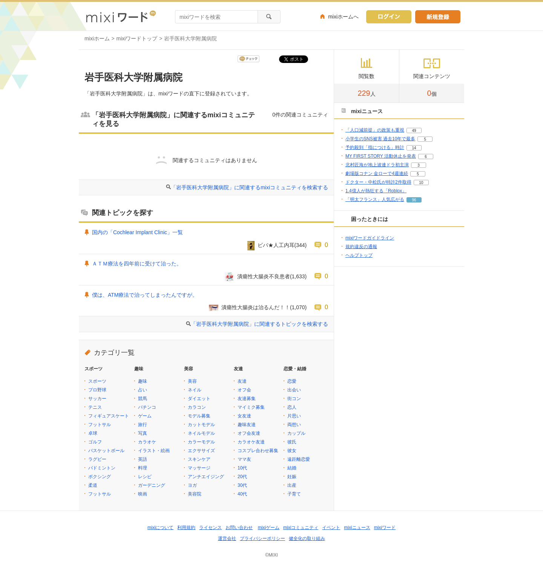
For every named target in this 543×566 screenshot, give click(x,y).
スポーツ (97, 381)
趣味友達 (247, 424)
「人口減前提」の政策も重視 (374, 130)
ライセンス (210, 527)
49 (414, 131)
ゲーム (145, 416)
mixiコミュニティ (300, 527)
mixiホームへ (343, 17)
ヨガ (192, 485)
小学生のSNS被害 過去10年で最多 (380, 138)
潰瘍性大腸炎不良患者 (263, 276)
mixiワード (385, 527)
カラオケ (147, 442)
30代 (242, 485)
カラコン (197, 407)
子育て (294, 494)
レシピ (145, 476)
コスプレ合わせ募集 (258, 450)
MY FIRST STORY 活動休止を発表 (380, 156)
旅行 (142, 424)
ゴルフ (95, 442)
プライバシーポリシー (262, 538)
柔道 (92, 485)
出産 (291, 485)
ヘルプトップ (359, 255)
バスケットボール (106, 450)
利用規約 (186, 527)
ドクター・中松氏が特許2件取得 (378, 182)
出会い (294, 390)
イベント (331, 527)
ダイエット (199, 398)
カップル (296, 433)
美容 (192, 381)
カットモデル (201, 424)
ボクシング (99, 476)
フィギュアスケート (108, 416)
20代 (242, 476)
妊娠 (291, 476)
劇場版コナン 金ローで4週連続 (376, 173)
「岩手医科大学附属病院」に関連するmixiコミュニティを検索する (249, 187)
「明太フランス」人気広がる (374, 199)
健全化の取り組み (307, 538)
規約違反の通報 (361, 246)
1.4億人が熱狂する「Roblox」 (375, 190)
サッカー (97, 398)
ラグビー (97, 459)
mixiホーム (97, 38)
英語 (142, 459)
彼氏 (291, 442)
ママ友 (244, 459)
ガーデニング (151, 485)
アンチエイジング (206, 476)
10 (421, 183)
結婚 (291, 468)
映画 (142, 494)
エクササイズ (201, 450)
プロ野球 (97, 390)
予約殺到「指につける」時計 (374, 147)
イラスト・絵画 (154, 450)
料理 (142, 468)
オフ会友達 (249, 433)
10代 (242, 468)
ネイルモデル (201, 433)
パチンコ (147, 407)
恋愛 (291, 381)
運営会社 (227, 538)
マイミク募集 (251, 407)
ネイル (194, 390)
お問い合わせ (239, 527)
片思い (294, 416)
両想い (294, 424)
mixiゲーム (268, 527)
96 (414, 200)
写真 (142, 433)
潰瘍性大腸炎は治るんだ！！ (255, 307)
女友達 (244, 416)
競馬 (142, 398)
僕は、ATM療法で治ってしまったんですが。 (145, 295)
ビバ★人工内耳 (276, 245)
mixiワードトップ (137, 38)
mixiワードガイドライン (369, 238)
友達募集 (247, 398)
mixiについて (160, 527)
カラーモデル (201, 442)
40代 (242, 494)
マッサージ (199, 468)
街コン (294, 398)
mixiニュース (357, 527)
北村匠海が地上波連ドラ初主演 (377, 164)
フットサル (99, 424)
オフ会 (244, 390)
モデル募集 (199, 416)
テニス (95, 407)
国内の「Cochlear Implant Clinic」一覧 (137, 232)
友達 (242, 381)
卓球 (92, 433)
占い (142, 390)
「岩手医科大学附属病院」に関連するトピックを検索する (259, 324)
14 (414, 148)
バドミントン (101, 468)
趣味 (142, 381)
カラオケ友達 (251, 442)
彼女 (291, 450)
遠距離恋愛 (298, 459)
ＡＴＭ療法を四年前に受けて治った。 (137, 264)
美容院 (194, 494)
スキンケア (199, 459)
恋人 (291, 407)
